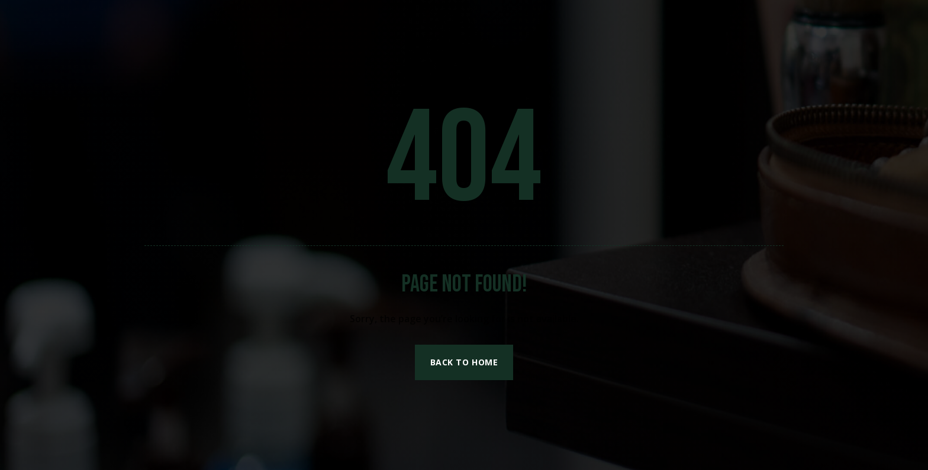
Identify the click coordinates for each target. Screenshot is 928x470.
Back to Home (464, 362)
